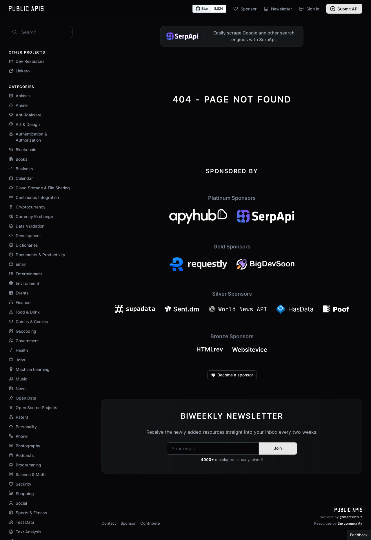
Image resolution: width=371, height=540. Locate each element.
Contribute (150, 523)
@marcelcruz (351, 517)
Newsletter (277, 8)
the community (350, 523)
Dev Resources (27, 61)
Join (278, 448)
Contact (108, 523)
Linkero (19, 70)
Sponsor (245, 8)
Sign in (309, 8)
